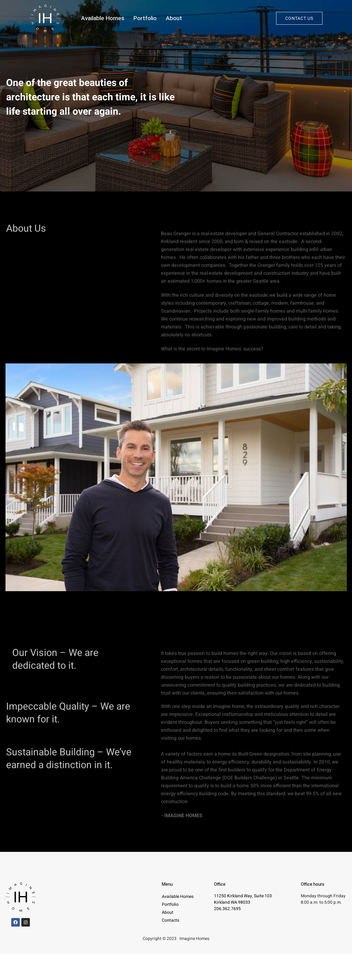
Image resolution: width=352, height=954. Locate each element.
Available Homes (102, 18)
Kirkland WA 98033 (232, 902)
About (174, 18)
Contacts (170, 920)
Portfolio (145, 18)
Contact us (299, 18)
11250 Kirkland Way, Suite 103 (243, 896)
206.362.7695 (227, 909)
